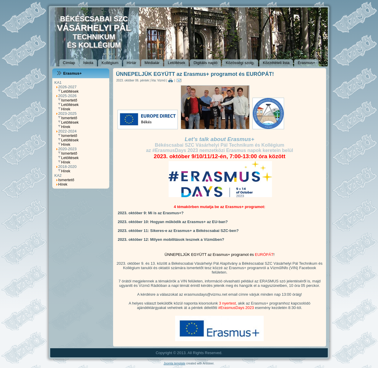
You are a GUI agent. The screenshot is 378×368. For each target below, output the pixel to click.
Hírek (65, 109)
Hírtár (131, 62)
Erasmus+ (306, 62)
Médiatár (152, 62)
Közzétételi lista (276, 62)
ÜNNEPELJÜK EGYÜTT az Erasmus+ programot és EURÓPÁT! (195, 74)
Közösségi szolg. (240, 62)
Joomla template (174, 363)
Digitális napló (205, 62)
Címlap (69, 62)
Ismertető (69, 100)
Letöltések (176, 62)
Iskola (88, 62)
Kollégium (110, 62)
